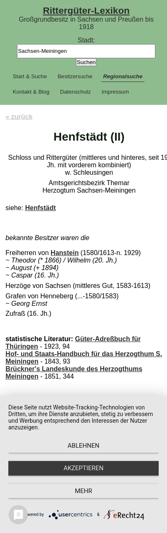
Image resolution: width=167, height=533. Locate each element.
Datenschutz (75, 92)
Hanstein (65, 252)
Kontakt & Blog (31, 92)
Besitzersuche (75, 76)
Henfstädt (40, 207)
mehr (83, 491)
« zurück (18, 116)
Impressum (115, 92)
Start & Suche (30, 76)
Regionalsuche (122, 76)
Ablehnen (83, 445)
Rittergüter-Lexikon (86, 10)
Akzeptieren (83, 468)
